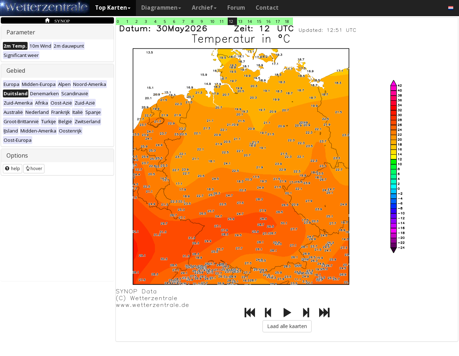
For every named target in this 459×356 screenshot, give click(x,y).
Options (17, 155)
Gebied (15, 70)
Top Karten (113, 7)
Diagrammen (161, 7)
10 (212, 21)
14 (249, 21)
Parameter (20, 32)
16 (268, 21)
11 (221, 21)
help (12, 168)
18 (287, 21)
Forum (236, 7)
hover (33, 168)
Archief (204, 7)
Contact (267, 7)
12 (231, 21)
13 (240, 21)
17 (277, 21)
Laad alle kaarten (287, 326)
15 (259, 21)
